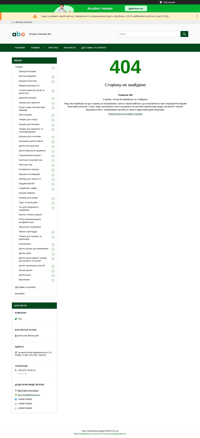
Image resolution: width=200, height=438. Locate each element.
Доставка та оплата (93, 47)
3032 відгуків (169, 2)
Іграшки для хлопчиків (30, 136)
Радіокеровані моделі (30, 155)
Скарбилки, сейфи (28, 188)
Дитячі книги (25, 275)
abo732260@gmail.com (29, 395)
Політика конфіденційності (114, 434)
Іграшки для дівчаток (29, 102)
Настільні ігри (25, 164)
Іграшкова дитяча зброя (31, 141)
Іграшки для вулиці (28, 198)
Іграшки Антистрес (28, 81)
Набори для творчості (30, 179)
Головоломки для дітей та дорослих (32, 91)
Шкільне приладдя (28, 231)
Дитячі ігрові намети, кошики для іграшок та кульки (33, 259)
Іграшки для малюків (29, 124)
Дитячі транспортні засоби (32, 265)
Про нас (53, 47)
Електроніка (25, 244)
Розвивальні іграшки (29, 169)
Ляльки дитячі (25, 270)
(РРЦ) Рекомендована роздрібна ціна (30, 220)
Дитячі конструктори (29, 146)
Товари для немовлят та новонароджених (31, 130)
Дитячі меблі (25, 253)
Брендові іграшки (27, 71)
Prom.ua (114, 431)
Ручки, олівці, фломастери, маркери (32, 108)
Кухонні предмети (27, 76)
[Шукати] (184, 34)
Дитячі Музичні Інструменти (32, 150)
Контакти (70, 47)
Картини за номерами (29, 174)
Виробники (24, 279)
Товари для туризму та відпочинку (30, 237)
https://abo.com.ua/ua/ (28, 390)
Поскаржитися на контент (90, 434)
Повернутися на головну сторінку (125, 114)
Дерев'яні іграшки (27, 98)
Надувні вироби (26, 183)
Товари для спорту (28, 119)
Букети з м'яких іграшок (30, 214)
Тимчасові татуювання (30, 227)
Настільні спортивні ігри (30, 160)
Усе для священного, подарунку (29, 208)
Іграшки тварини (27, 193)
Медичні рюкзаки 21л (29, 85)
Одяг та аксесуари (28, 202)
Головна (20, 47)
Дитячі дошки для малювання (33, 248)
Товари (35, 47)
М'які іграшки (25, 115)
